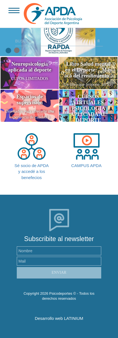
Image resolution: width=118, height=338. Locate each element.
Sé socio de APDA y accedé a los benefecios (32, 171)
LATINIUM (73, 318)
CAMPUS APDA (86, 165)
